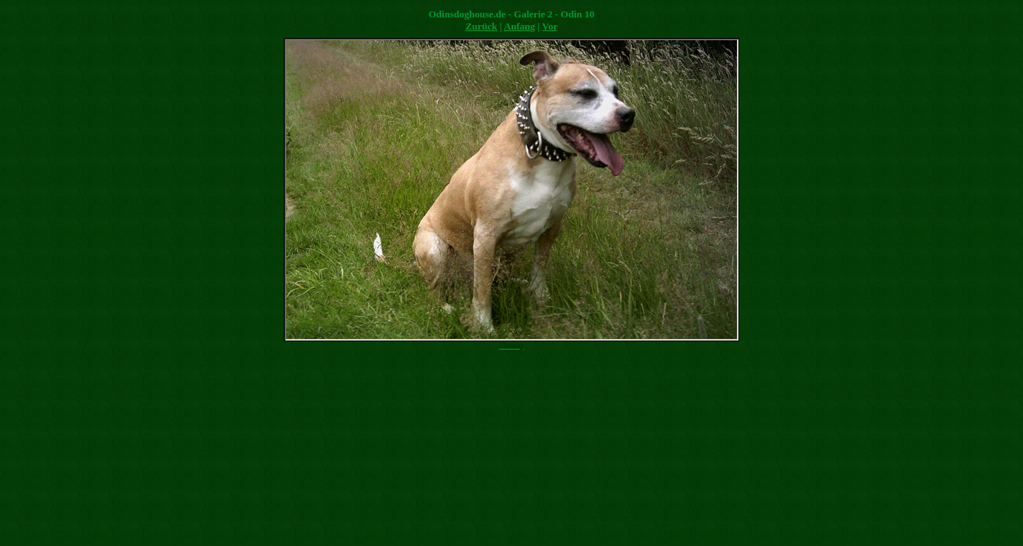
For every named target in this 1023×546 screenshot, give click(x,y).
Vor (549, 26)
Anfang (519, 26)
